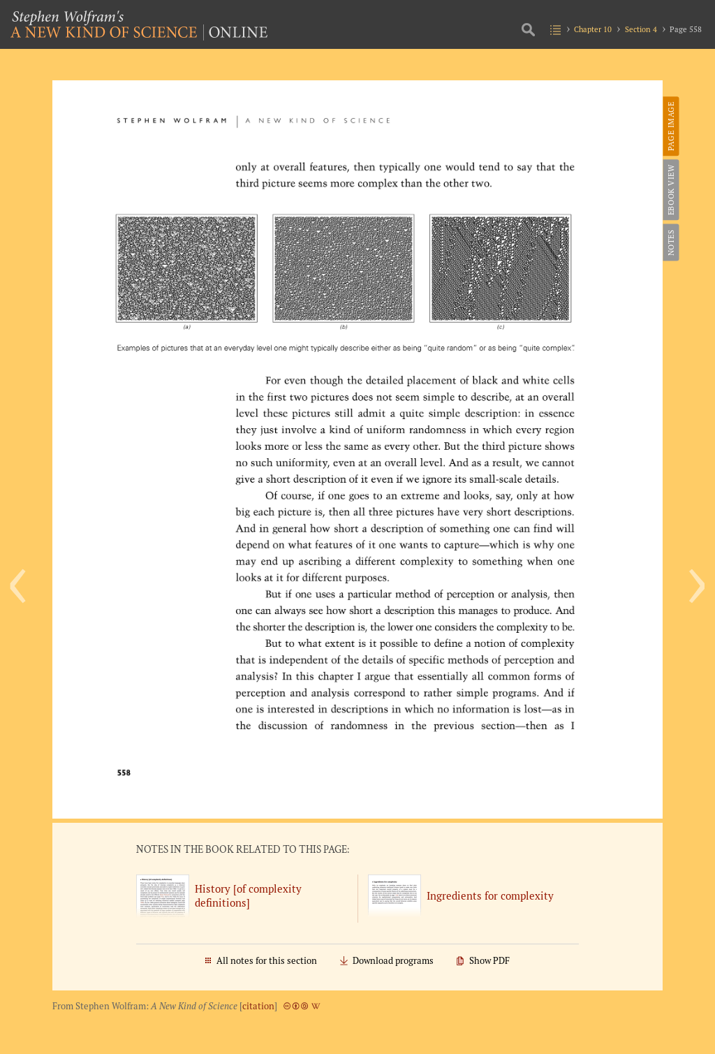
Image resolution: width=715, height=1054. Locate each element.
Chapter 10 (593, 29)
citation (258, 1006)
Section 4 (641, 29)
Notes (670, 242)
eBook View (670, 189)
